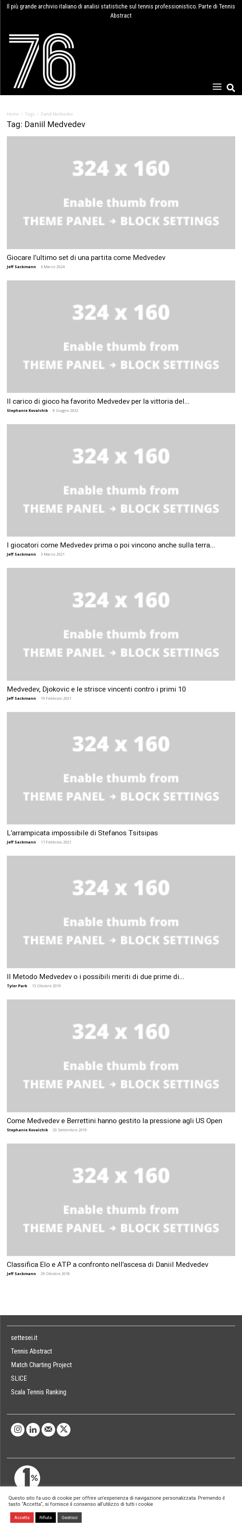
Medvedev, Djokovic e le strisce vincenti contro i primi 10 (96, 689)
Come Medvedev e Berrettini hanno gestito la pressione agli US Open (114, 1121)
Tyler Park (17, 985)
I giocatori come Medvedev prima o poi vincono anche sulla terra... (111, 545)
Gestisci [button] (70, 1517)
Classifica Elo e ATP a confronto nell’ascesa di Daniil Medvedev (107, 1264)
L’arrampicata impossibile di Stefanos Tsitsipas (82, 833)
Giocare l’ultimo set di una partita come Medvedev (86, 258)
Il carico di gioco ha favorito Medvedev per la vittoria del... (98, 401)
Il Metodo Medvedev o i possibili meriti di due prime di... (95, 977)
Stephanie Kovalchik (27, 410)
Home (13, 114)
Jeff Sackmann (21, 266)
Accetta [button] (22, 1517)
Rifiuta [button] (45, 1517)
